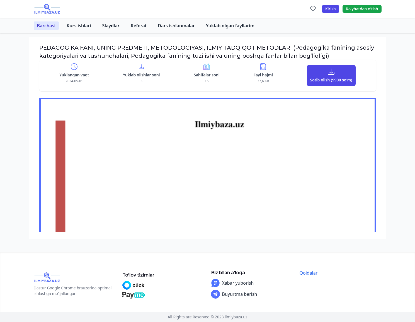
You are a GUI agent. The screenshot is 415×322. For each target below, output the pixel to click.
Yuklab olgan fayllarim (230, 26)
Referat (139, 26)
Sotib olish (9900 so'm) (331, 80)
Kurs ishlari (79, 26)
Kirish (330, 8)
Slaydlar (111, 26)
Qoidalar (309, 273)
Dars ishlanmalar (176, 26)
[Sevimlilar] (313, 9)
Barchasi (46, 26)
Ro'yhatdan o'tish (362, 8)
